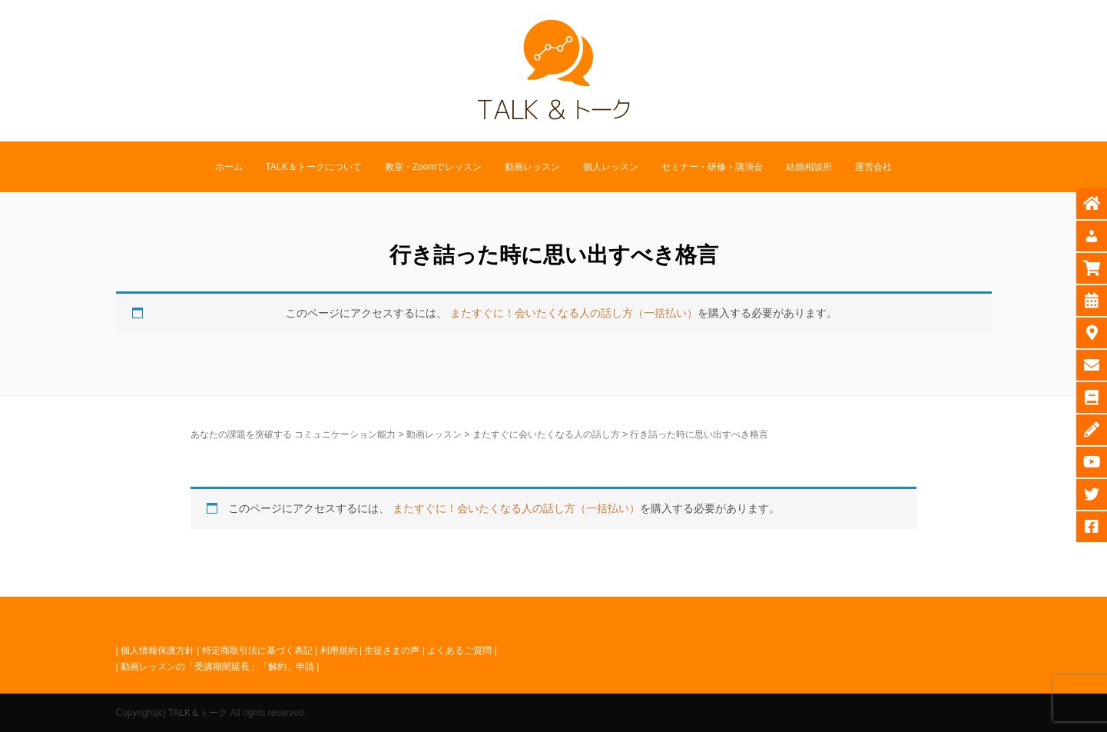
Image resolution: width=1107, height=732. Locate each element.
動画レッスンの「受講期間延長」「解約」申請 (217, 666)
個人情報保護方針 (157, 650)
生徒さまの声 (391, 650)
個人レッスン (610, 166)
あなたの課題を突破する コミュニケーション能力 (293, 434)
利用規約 (338, 650)
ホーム (229, 166)
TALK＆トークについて (314, 166)
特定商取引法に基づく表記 (257, 650)
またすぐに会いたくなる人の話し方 (546, 434)
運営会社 (873, 166)
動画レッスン (532, 166)
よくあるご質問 (459, 650)
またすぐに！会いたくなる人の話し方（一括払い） (574, 313)
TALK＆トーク (197, 712)
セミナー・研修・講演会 (712, 166)
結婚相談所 (809, 166)
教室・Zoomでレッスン (433, 166)
